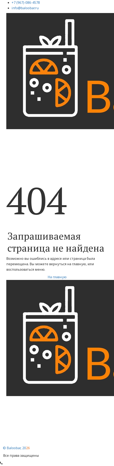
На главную (57, 277)
